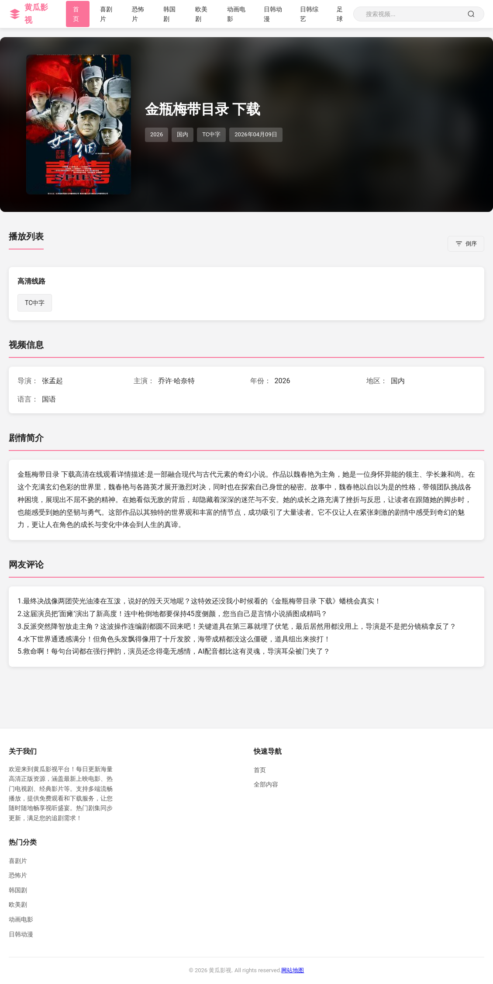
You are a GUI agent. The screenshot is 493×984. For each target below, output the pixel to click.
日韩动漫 (21, 934)
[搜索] (471, 14)
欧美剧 (18, 904)
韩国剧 (18, 890)
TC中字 (35, 302)
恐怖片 (18, 875)
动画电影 (21, 919)
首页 (260, 769)
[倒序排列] (466, 244)
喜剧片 (18, 860)
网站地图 (292, 970)
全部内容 (266, 784)
